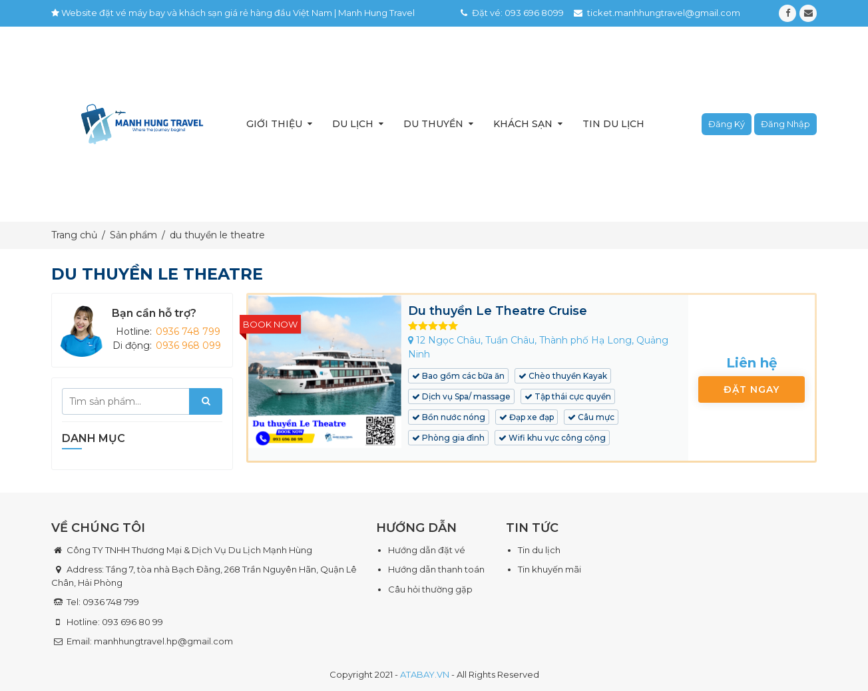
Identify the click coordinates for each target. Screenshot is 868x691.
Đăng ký (726, 123)
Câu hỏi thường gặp (430, 589)
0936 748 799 (188, 332)
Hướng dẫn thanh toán (436, 569)
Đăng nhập (785, 123)
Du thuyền (433, 124)
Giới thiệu (274, 124)
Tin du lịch (613, 124)
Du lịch (352, 124)
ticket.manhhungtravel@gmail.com (663, 12)
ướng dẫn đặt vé (430, 550)
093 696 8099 (534, 12)
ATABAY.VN (424, 674)
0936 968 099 (188, 345)
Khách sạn (522, 124)
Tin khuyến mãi (549, 569)
